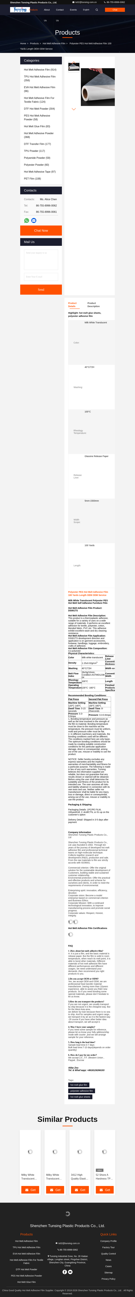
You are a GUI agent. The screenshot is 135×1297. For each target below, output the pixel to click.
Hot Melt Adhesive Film (54, 43)
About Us (47, 12)
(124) (39, 100)
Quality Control (108, 1253)
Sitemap (108, 1272)
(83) (37, 126)
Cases (108, 1266)
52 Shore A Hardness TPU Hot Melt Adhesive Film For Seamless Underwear (104, 1177)
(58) (37, 117)
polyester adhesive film (81, 1091)
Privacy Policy (108, 1279)
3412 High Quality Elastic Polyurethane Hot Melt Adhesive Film (79, 1177)
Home (20, 10)
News (108, 1260)
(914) (40, 69)
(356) (40, 78)
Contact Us (60, 12)
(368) (39, 135)
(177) (37, 144)
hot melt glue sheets (80, 1097)
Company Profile (108, 1241)
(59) (37, 158)
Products (33, 10)
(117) (34, 151)
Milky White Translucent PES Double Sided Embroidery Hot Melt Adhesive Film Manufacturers (55, 1177)
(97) (40, 171)
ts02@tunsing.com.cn (84, 2)
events (73, 10)
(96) (39, 89)
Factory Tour (108, 1247)
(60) (36, 164)
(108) (32, 178)
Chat (115, 10)
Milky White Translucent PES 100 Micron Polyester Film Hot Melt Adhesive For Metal (29, 1177)
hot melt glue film (78, 1085)
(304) (39, 108)
